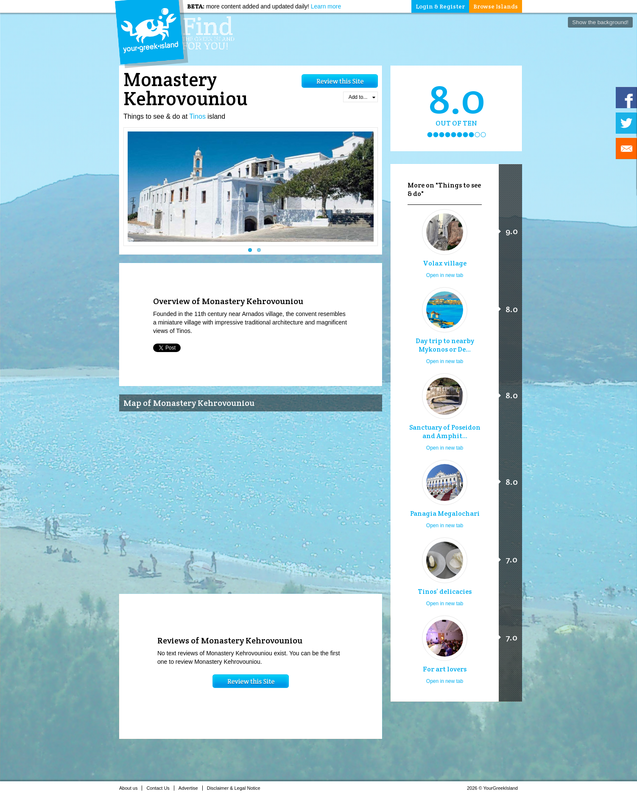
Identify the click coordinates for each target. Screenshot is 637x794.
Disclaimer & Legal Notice (236, 788)
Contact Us (160, 788)
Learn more (326, 6)
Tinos (197, 116)
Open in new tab (444, 275)
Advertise (191, 788)
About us (130, 788)
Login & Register (440, 6)
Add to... (362, 97)
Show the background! (600, 22)
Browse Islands (495, 6)
